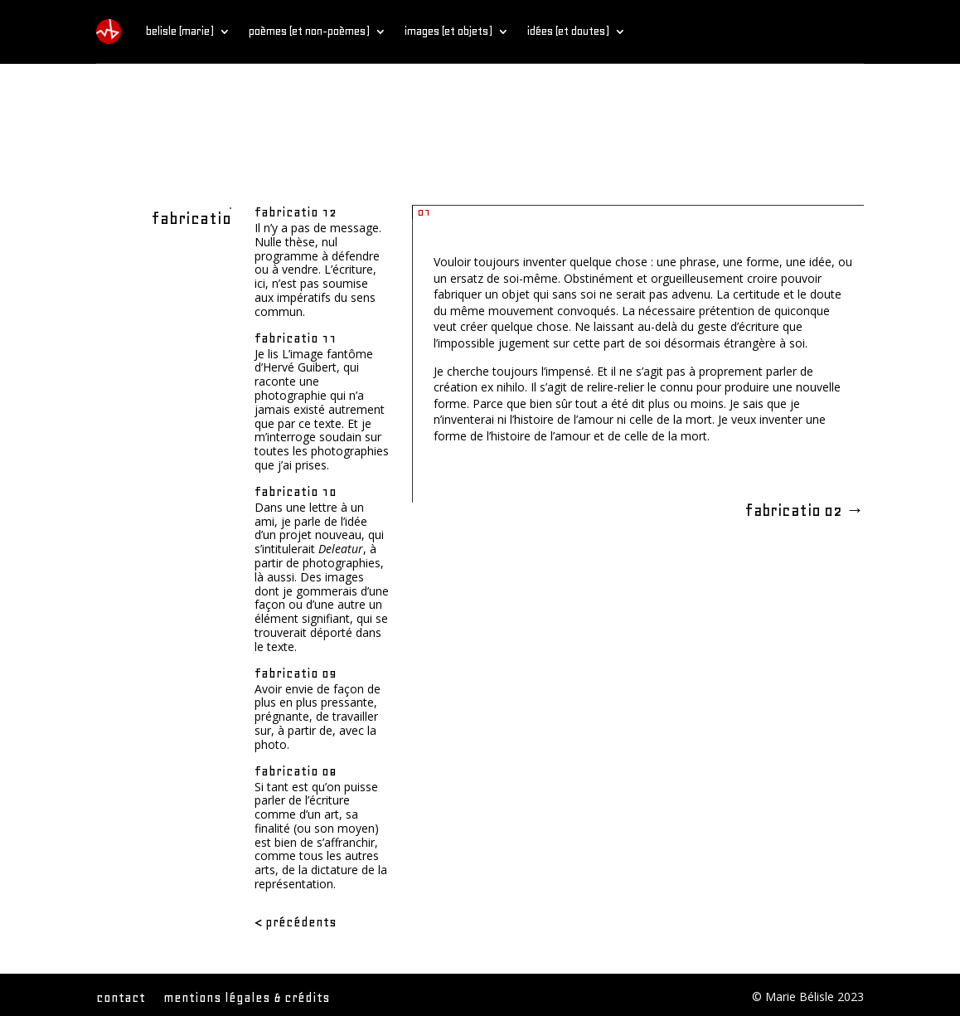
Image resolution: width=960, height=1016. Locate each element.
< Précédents (296, 922)
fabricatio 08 (296, 771)
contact (120, 998)
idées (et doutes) (568, 31)
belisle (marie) (180, 31)
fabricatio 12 (296, 212)
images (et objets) (448, 31)
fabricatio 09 (296, 673)
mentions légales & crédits (246, 998)
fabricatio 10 (296, 491)
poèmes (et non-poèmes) (309, 31)
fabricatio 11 (296, 338)
